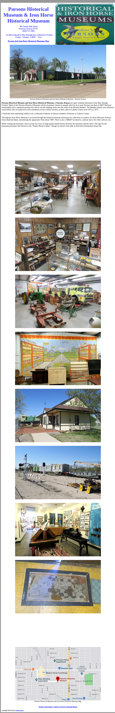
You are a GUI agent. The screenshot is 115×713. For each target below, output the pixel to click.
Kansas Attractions (46, 707)
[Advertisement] (58, 144)
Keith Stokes (19, 710)
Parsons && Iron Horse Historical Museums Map (28, 41)
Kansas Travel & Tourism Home (65, 707)
